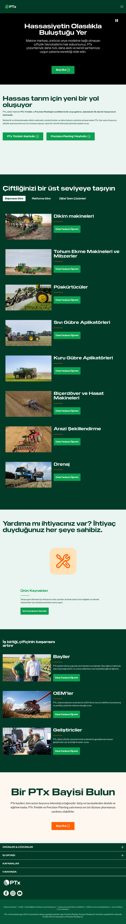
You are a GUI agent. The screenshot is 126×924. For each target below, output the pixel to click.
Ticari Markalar (62, 909)
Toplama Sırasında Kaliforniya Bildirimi (71, 907)
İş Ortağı (63, 855)
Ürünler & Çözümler (63, 847)
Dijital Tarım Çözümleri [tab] (72, 198)
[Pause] (117, 20)
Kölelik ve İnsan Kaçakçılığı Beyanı (98, 907)
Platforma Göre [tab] (41, 198)
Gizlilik (20, 907)
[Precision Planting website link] (70, 136)
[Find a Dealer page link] (63, 70)
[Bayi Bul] (63, 826)
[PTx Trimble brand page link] (23, 136)
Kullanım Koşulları (10, 907)
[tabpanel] (63, 353)
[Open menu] (121, 6)
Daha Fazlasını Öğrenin (67, 229)
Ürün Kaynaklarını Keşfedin (34, 611)
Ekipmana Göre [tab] (14, 198)
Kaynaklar (11, 863)
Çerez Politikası (117, 907)
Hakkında (10, 871)
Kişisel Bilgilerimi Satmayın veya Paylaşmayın (40, 907)
